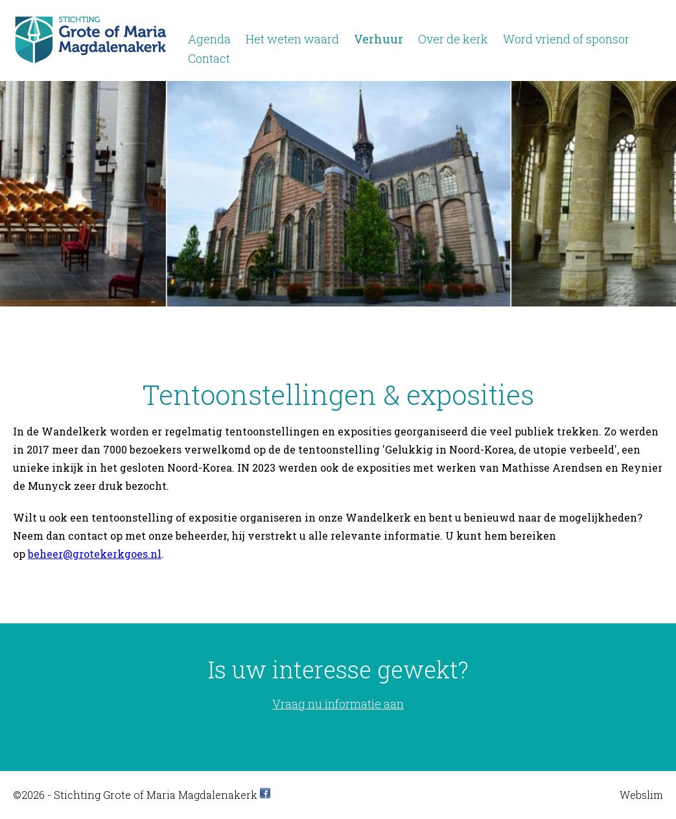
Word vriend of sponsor (566, 39)
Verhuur (378, 39)
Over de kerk (453, 39)
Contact (209, 58)
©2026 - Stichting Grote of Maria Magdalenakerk (135, 795)
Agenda (209, 39)
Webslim (641, 795)
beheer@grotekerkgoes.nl (94, 553)
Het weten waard (292, 39)
